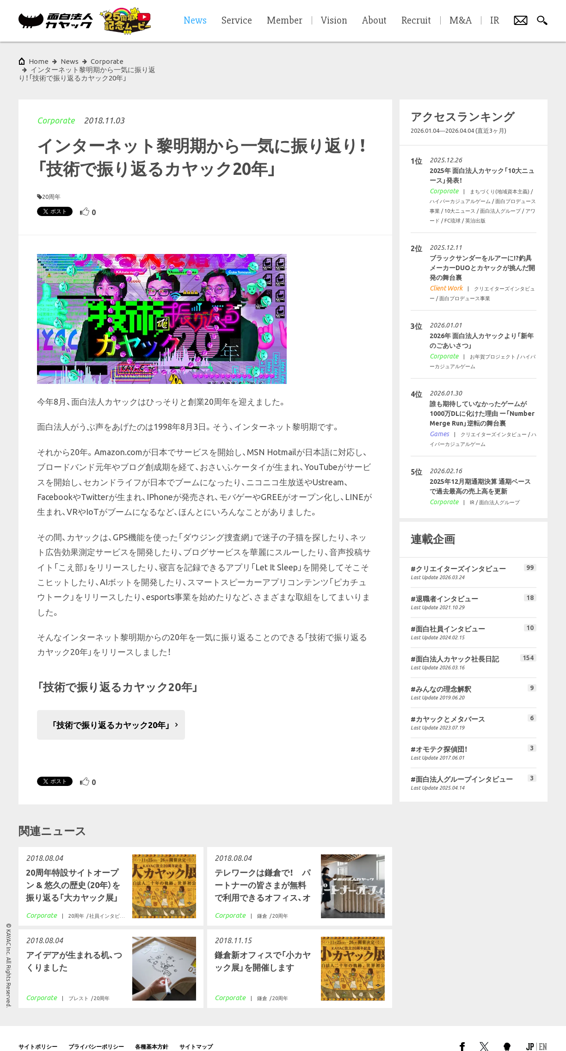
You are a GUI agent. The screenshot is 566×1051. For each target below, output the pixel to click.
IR (494, 20)
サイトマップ (196, 1030)
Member (284, 20)
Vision (334, 20)
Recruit (416, 20)
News (70, 61)
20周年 (51, 180)
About (374, 20)
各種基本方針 (151, 1030)
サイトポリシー (37, 1030)
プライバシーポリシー (96, 1030)
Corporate (55, 103)
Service (236, 20)
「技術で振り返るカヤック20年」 (111, 708)
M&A (460, 20)
